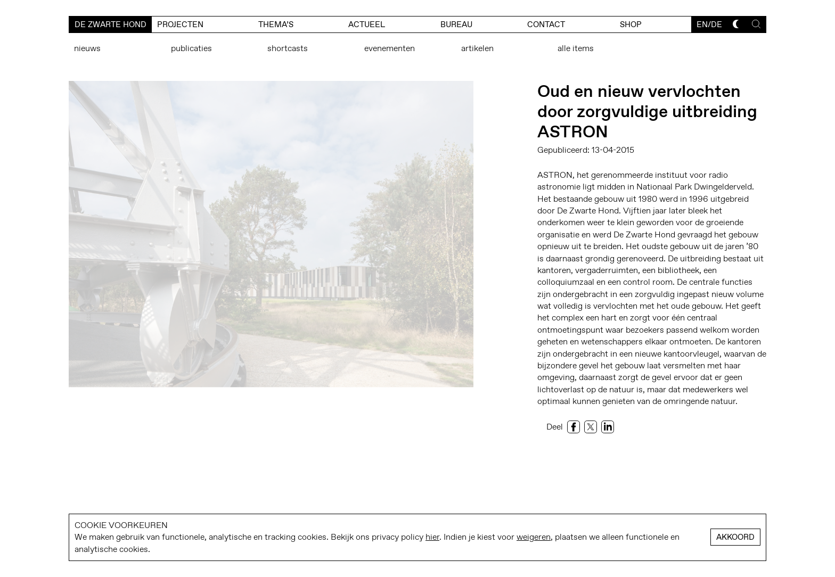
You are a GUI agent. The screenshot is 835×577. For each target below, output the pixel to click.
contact (546, 24)
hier (432, 536)
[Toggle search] (756, 24)
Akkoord (735, 537)
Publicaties (191, 48)
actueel (366, 24)
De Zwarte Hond (110, 24)
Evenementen (389, 48)
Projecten (180, 24)
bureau (456, 24)
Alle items (576, 48)
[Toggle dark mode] (737, 24)
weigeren (534, 536)
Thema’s (275, 24)
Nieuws (87, 48)
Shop (631, 24)
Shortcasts (287, 48)
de (716, 24)
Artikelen (477, 48)
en (702, 24)
